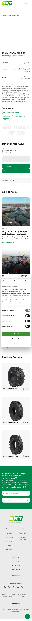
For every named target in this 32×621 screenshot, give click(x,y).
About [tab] (26, 280)
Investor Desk (9, 537)
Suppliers (9, 549)
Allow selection (16, 339)
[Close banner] (29, 276)
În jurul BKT (23, 533)
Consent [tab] (5, 280)
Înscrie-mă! (16, 500)
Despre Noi (9, 533)
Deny (16, 344)
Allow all (16, 334)
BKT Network (16, 565)
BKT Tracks (16, 561)
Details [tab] (16, 280)
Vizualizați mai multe (8, 242)
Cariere (9, 545)
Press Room (8, 541)
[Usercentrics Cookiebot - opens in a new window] (20, 276)
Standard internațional (10, 150)
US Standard (7, 153)
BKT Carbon (16, 569)
